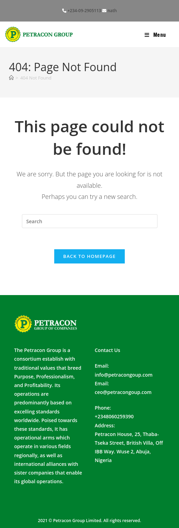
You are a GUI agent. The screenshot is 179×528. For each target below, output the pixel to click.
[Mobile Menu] (155, 34)
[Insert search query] (89, 221)
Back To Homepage (89, 256)
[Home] (11, 78)
